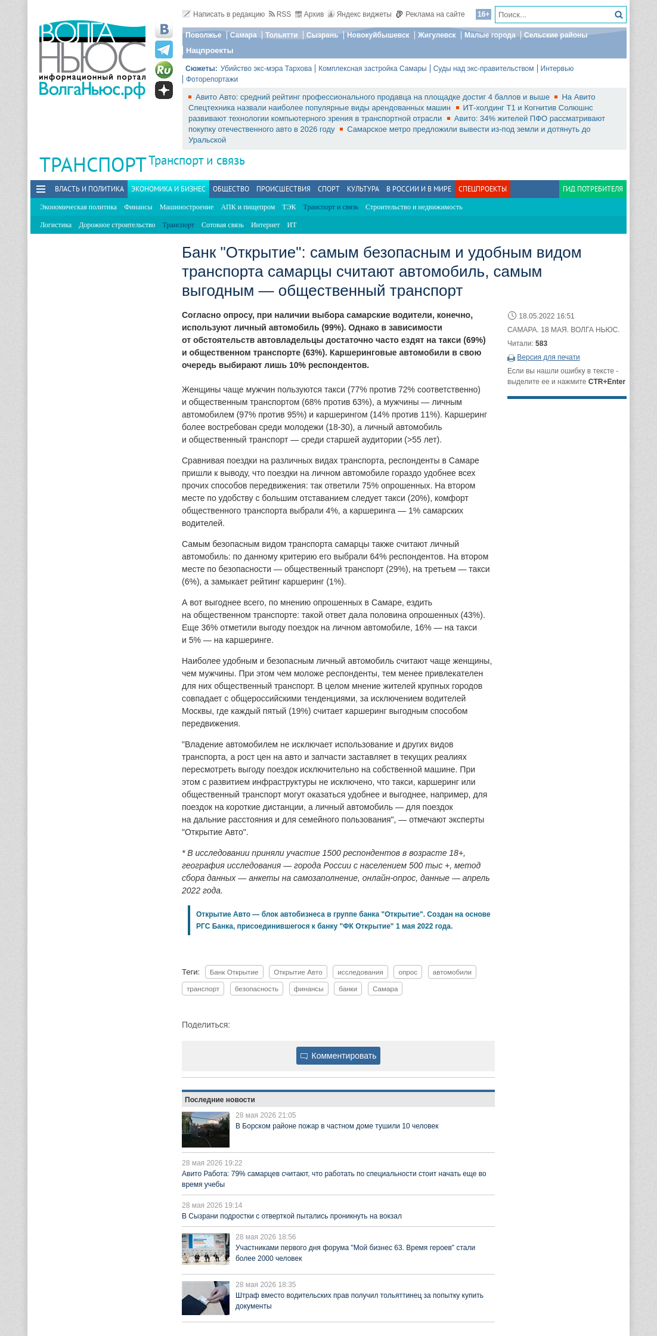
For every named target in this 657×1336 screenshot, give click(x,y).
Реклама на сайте (430, 14)
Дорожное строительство (117, 225)
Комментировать (338, 1055)
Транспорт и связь (196, 160)
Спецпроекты (482, 188)
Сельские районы (556, 35)
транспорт (203, 988)
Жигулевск (437, 35)
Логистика (56, 225)
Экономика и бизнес (168, 188)
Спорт (329, 188)
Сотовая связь (223, 225)
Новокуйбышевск (378, 35)
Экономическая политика (78, 207)
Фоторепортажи (212, 79)
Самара (243, 35)
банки (348, 988)
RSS (280, 14)
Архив (309, 14)
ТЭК (289, 207)
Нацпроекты (210, 50)
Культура (363, 188)
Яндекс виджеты (360, 14)
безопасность (256, 988)
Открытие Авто (298, 972)
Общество (231, 188)
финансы (309, 988)
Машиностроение (187, 207)
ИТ (292, 225)
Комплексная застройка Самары (372, 68)
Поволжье (203, 35)
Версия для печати (548, 357)
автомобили (452, 972)
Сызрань (322, 35)
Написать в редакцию (223, 14)
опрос (407, 972)
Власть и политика (89, 188)
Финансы (138, 207)
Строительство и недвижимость (414, 207)
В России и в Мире (418, 188)
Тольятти (281, 35)
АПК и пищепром (248, 207)
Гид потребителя (593, 188)
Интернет (265, 225)
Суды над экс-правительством (483, 68)
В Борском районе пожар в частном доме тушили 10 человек (336, 1126)
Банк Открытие (234, 972)
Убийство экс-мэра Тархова (266, 68)
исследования (360, 972)
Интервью (557, 68)
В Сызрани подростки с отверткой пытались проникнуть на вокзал (292, 1216)
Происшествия (283, 188)
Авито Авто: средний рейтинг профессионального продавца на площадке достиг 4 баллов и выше (373, 96)
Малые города (490, 35)
